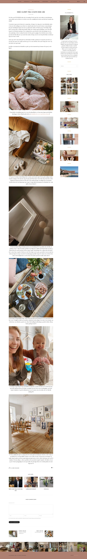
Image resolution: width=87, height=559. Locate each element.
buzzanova (76, 555)
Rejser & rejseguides (64, 1)
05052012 (46, 489)
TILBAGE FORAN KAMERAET (22, 532)
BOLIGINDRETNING (36, 1)
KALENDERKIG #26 (39, 532)
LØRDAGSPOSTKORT (31, 489)
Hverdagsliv (31, 9)
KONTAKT (20, 1)
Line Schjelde (15, 468)
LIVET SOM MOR (54, 1)
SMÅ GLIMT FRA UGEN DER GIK (15, 490)
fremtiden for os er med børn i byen (40, 114)
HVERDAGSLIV (27, 1)
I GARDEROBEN (45, 1)
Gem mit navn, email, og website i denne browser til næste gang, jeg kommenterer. (25, 518)
